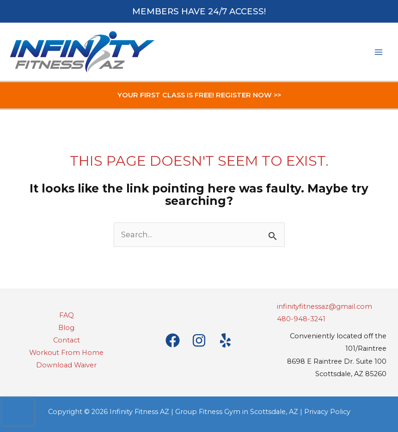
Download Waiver (66, 365)
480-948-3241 (301, 319)
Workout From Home (66, 352)
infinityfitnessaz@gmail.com (324, 306)
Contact (66, 340)
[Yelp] (225, 340)
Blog (66, 328)
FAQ (66, 315)
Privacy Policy (327, 412)
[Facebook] (172, 340)
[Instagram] (199, 340)
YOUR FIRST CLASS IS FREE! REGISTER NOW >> (199, 95)
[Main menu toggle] (378, 52)
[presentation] (18, 412)
